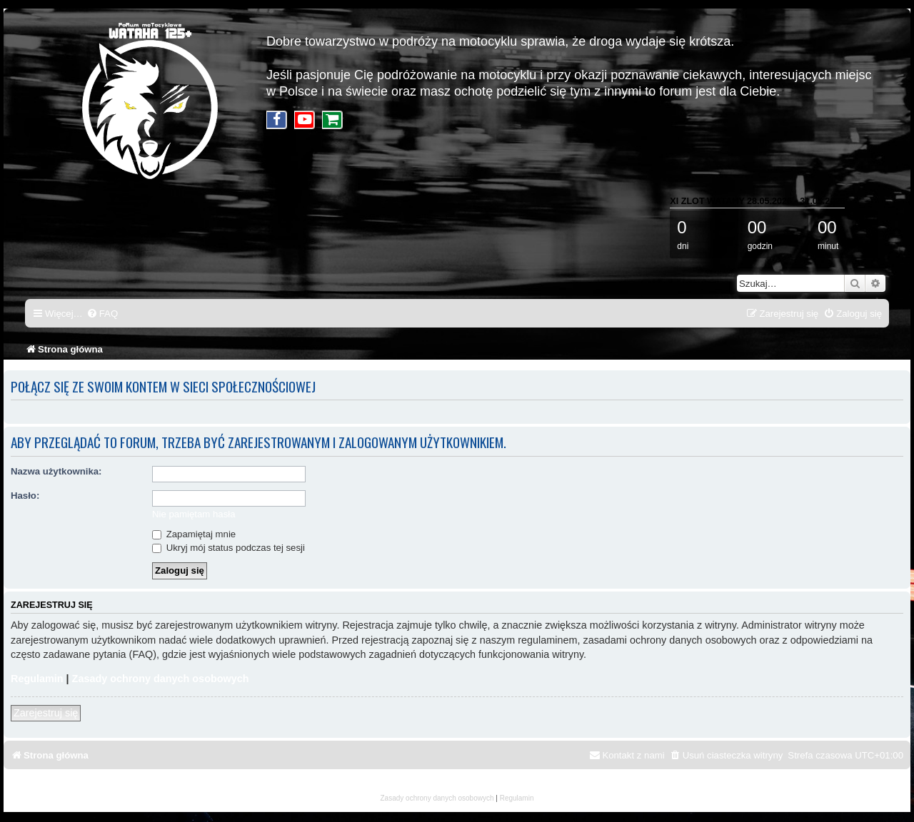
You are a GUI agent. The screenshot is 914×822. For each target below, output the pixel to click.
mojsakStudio (457, 788)
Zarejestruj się (46, 713)
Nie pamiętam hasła (194, 514)
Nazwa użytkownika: (56, 471)
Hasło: (25, 495)
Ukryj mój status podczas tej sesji (228, 547)
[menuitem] (102, 313)
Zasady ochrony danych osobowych (160, 678)
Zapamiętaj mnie (194, 534)
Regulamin (37, 678)
